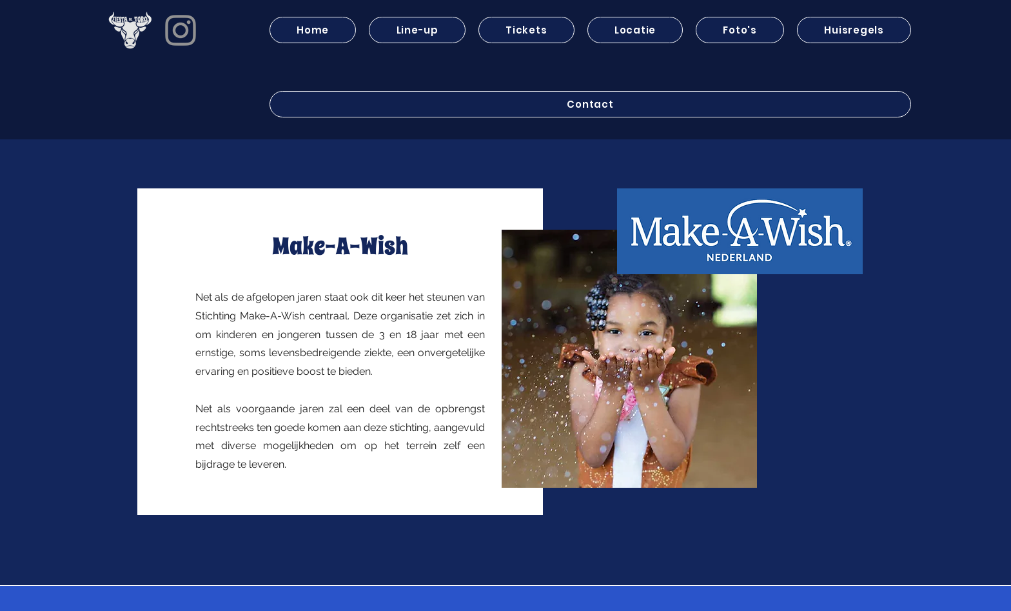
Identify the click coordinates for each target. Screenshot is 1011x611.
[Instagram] (180, 30)
